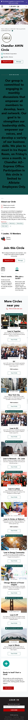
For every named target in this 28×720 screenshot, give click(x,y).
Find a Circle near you (14, 309)
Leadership (4, 223)
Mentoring (12, 223)
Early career (5, 226)
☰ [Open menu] (2, 7)
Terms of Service (8, 717)
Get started (8, 688)
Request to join (7, 61)
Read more (3, 221)
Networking (20, 223)
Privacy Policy (16, 717)
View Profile (14, 339)
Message (18, 61)
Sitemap (22, 717)
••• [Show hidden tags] (10, 226)
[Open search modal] (26, 6)
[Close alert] (26, 2)
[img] (14, 321)
